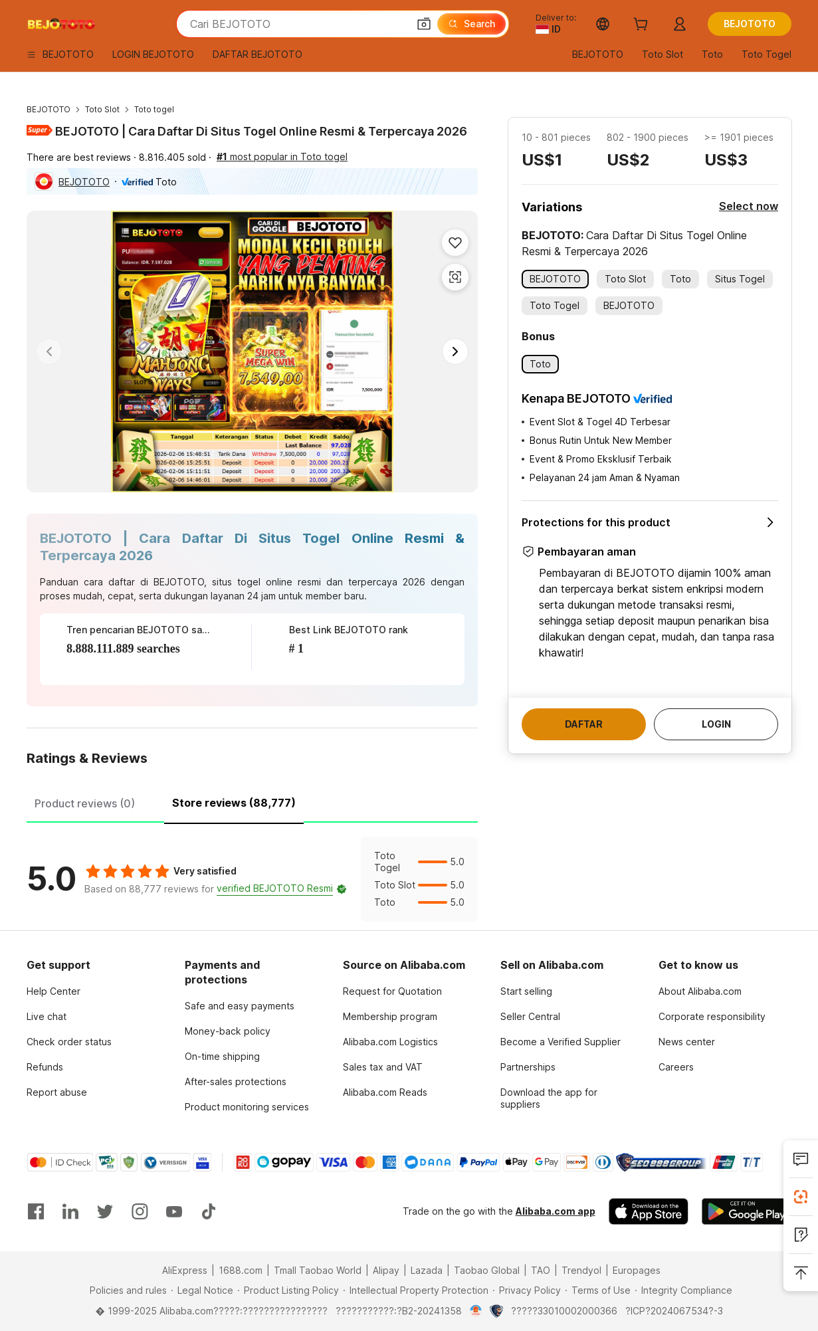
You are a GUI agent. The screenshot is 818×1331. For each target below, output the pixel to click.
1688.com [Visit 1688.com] (240, 1270)
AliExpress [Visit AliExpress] (184, 1270)
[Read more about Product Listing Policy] (288, 1290)
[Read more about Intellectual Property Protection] (415, 1290)
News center (687, 1041)
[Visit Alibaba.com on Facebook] (36, 1211)
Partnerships (528, 1067)
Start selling (526, 991)
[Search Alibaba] (297, 24)
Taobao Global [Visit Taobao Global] (487, 1270)
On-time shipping (222, 1056)
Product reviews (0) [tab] (85, 803)
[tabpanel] (252, 879)
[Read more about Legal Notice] (202, 1290)
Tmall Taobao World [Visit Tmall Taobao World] (317, 1270)
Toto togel (154, 109)
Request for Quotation (392, 991)
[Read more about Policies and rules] (126, 1290)
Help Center (53, 991)
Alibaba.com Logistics (390, 1041)
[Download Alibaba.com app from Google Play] (746, 1211)
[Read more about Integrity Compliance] (683, 1290)
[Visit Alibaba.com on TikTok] (208, 1211)
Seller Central (530, 1016)
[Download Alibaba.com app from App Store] (648, 1211)
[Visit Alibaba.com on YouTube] (174, 1211)
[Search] (471, 24)
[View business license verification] (476, 1311)
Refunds (45, 1067)
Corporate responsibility (712, 1016)
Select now (748, 206)
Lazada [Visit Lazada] (427, 1270)
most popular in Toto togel (282, 156)
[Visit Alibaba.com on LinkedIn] (70, 1211)
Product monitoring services (247, 1106)
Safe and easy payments (239, 1005)
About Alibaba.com (700, 991)
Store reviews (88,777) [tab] (234, 802)
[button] (424, 24)
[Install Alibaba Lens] (801, 1196)
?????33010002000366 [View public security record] (564, 1310)
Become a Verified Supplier (560, 1041)
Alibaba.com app (555, 1211)
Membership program (390, 1016)
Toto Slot (102, 109)
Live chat (46, 1016)
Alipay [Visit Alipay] (386, 1270)
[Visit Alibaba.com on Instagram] (139, 1211)
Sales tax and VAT (383, 1067)
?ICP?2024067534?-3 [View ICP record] (674, 1310)
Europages (637, 1270)
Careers (676, 1067)
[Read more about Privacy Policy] (526, 1290)
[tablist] (252, 801)
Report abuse (57, 1092)
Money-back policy (227, 1031)
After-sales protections (235, 1081)
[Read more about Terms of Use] (598, 1290)
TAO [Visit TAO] (540, 1270)
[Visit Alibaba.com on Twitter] (105, 1211)
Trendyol (581, 1270)
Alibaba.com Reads (385, 1092)
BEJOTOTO (48, 109)
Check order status (69, 1041)
